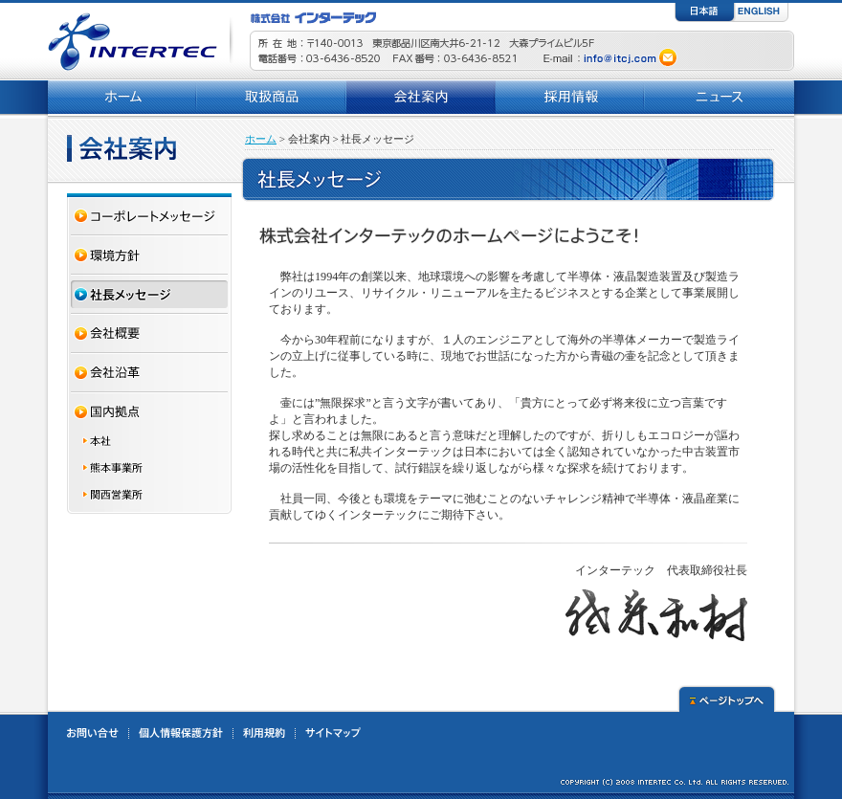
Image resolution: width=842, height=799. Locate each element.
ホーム (261, 138)
